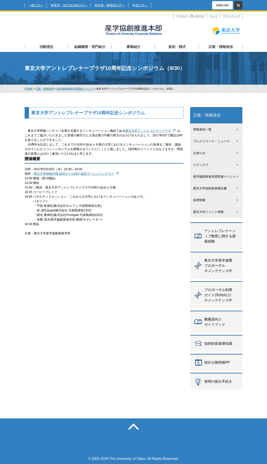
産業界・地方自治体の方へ (69, 5)
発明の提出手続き (218, 381)
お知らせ (199, 153)
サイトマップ (231, 15)
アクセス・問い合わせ (190, 15)
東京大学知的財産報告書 (210, 188)
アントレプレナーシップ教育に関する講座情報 (220, 236)
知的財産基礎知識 (218, 343)
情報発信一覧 (202, 129)
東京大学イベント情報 (208, 212)
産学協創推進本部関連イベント (75, 88)
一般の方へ (35, 5)
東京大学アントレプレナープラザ (148, 130)
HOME (28, 88)
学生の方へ (140, 5)
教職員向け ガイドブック (214, 321)
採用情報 (199, 200)
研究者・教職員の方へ (110, 5)
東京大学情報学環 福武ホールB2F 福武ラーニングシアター (74, 173)
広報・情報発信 (44, 88)
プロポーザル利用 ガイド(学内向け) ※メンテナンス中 (218, 295)
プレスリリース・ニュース (211, 141)
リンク (213, 15)
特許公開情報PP (217, 362)
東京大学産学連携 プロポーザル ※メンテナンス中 (218, 266)
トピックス (200, 164)
